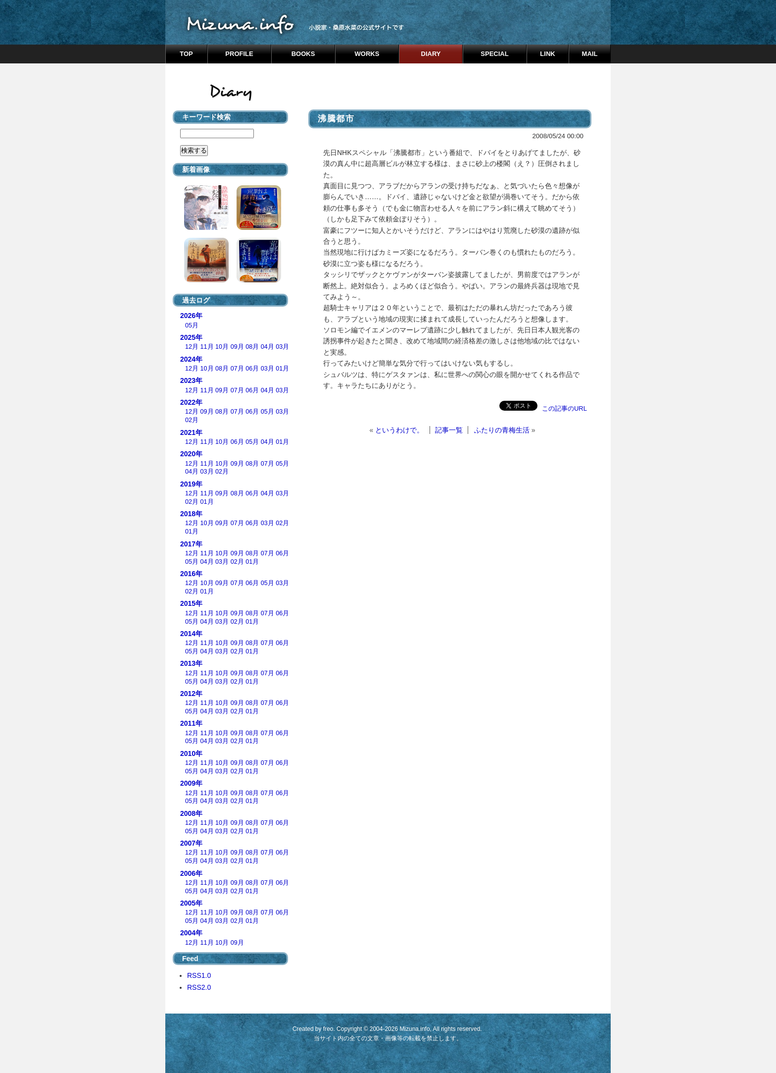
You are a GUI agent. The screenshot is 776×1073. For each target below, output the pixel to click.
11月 (207, 346)
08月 (252, 346)
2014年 (191, 634)
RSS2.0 (199, 987)
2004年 (191, 933)
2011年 (191, 723)
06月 (252, 368)
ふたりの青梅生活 (502, 430)
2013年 (191, 663)
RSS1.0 (199, 975)
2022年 (191, 402)
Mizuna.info (414, 1028)
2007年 (191, 843)
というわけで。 (399, 430)
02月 (191, 420)
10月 (222, 346)
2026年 (191, 316)
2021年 (191, 432)
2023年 (191, 380)
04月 (267, 346)
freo (328, 1028)
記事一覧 (449, 430)
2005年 (191, 903)
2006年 (191, 873)
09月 (237, 346)
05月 (191, 325)
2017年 (191, 544)
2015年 (191, 603)
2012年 (191, 693)
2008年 (191, 813)
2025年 (191, 337)
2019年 (191, 484)
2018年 (191, 514)
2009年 (191, 783)
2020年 (191, 454)
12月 (191, 346)
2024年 (191, 359)
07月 (237, 368)
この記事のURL (564, 408)
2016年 (191, 574)
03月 (282, 346)
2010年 (191, 753)
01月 (282, 368)
